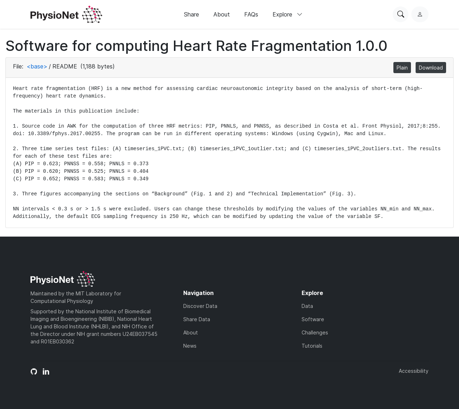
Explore (288, 14)
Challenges (315, 332)
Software (313, 319)
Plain (402, 68)
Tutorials (312, 346)
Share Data (196, 319)
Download (431, 68)
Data (307, 306)
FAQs (251, 14)
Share (191, 14)
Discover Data (200, 306)
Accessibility (414, 371)
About (221, 14)
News (190, 346)
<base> (37, 66)
